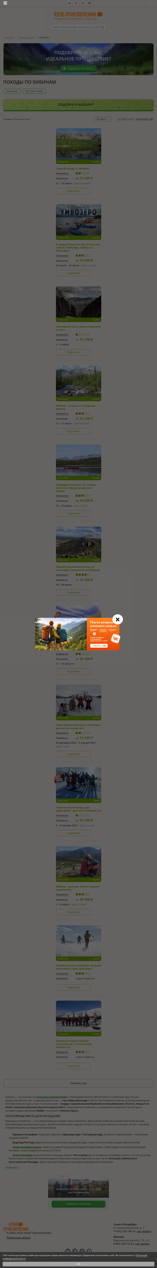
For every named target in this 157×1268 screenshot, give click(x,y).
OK (78, 1264)
